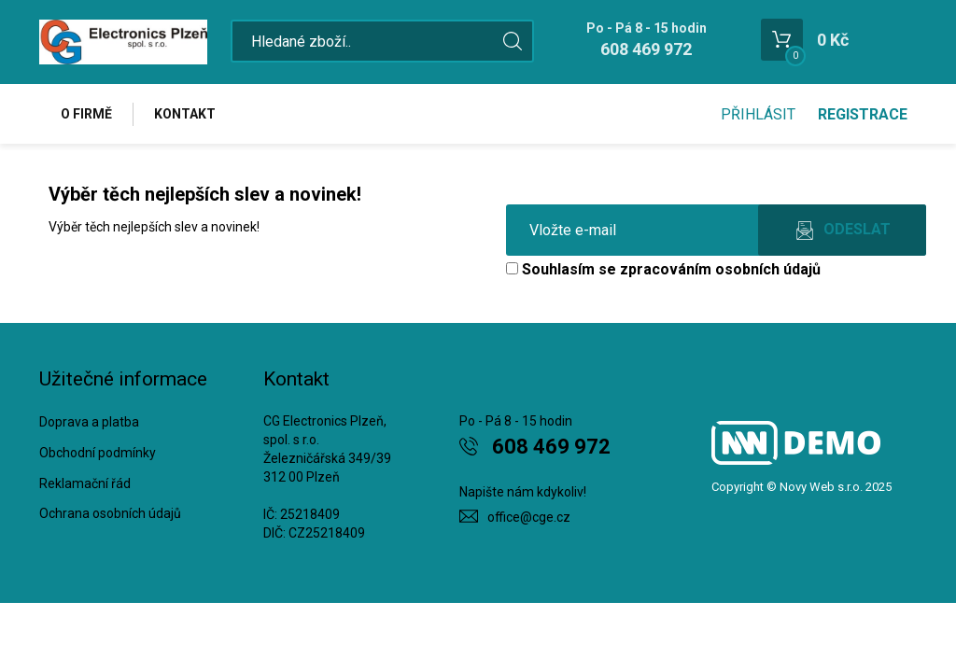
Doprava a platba (89, 421)
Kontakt (185, 113)
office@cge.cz (528, 517)
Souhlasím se (663, 269)
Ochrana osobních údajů (110, 513)
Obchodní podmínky (97, 452)
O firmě (86, 113)
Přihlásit (758, 114)
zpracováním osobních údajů (720, 269)
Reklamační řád (85, 483)
